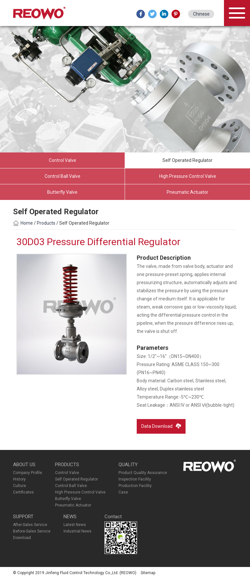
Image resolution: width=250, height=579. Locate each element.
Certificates (23, 492)
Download (22, 537)
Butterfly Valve (62, 192)
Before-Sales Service (31, 531)
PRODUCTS (67, 464)
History (19, 479)
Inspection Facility (134, 479)
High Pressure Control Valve (187, 176)
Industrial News (77, 531)
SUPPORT (23, 517)
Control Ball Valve (62, 176)
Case (123, 492)
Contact (113, 517)
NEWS (69, 517)
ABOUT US (24, 464)
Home (23, 223)
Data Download (161, 426)
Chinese (201, 14)
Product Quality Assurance (142, 472)
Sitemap (148, 573)
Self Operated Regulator (187, 160)
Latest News (74, 524)
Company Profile (27, 472)
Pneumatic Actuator (187, 192)
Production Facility (135, 485)
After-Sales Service (30, 524)
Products (46, 223)
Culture (19, 485)
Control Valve (62, 160)
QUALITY (128, 464)
